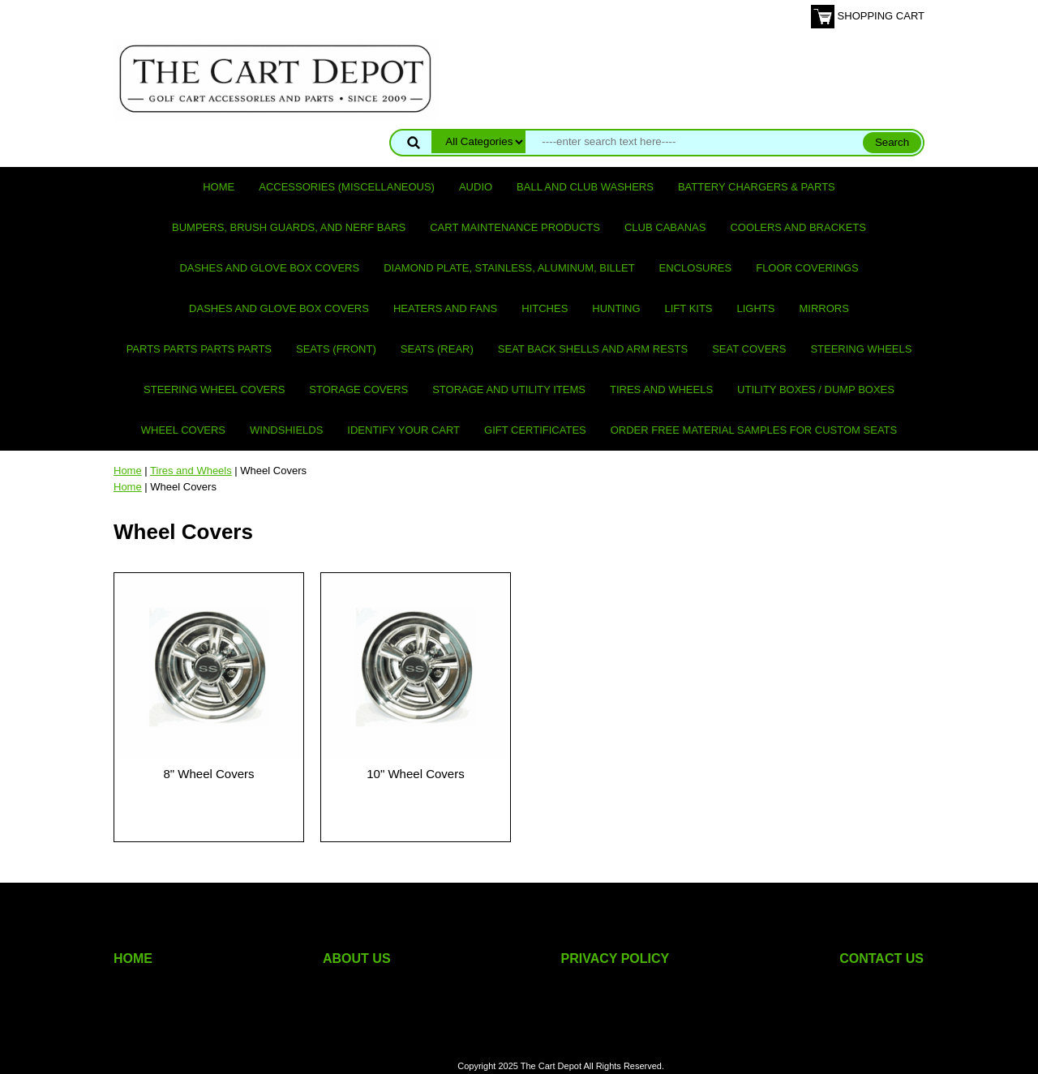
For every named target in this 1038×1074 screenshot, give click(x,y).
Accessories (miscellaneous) (347, 187)
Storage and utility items (508, 389)
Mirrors (824, 308)
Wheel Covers (183, 430)
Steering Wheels (860, 349)
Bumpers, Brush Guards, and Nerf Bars (288, 227)
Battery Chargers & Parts (756, 187)
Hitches (544, 308)
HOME (133, 958)
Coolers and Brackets (798, 227)
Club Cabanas (665, 227)
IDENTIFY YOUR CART (403, 430)
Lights (756, 308)
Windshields (286, 430)
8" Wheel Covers (208, 774)
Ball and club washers (585, 187)
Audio (475, 187)
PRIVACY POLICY (615, 958)
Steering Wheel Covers (214, 389)
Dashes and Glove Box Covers (269, 268)
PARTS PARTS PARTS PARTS (199, 349)
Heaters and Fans (445, 308)
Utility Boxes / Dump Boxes (815, 389)
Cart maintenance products (515, 227)
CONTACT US (881, 958)
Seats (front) (336, 349)
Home (218, 187)
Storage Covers (358, 389)
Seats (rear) (437, 349)
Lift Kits (689, 308)
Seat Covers (749, 349)
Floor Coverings (807, 268)
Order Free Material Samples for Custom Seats (754, 430)
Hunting (616, 308)
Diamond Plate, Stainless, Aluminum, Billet (509, 268)
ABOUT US (357, 958)
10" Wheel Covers (415, 774)
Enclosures (695, 268)
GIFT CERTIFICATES (535, 430)
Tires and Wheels (661, 389)
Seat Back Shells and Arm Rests (593, 349)
